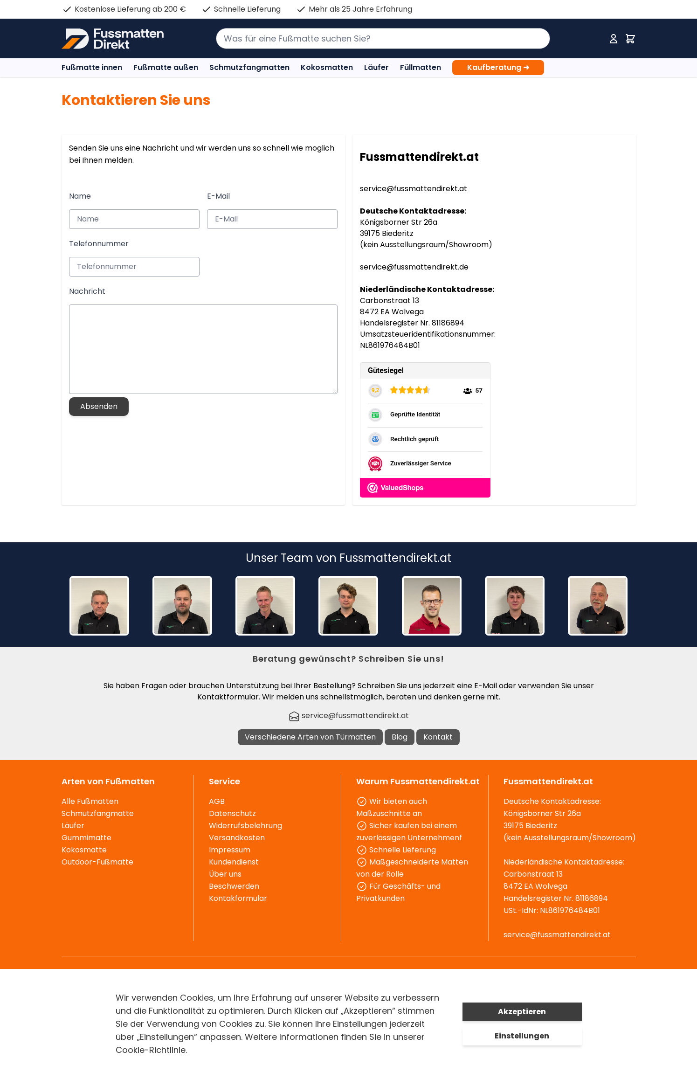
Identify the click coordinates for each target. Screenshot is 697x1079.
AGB (217, 801)
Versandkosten (237, 837)
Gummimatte (86, 837)
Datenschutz (232, 813)
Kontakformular (238, 898)
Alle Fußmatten (90, 801)
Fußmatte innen (92, 67)
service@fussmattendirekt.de (414, 267)
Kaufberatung (498, 67)
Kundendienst (234, 862)
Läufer (376, 67)
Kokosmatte (84, 849)
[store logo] (113, 38)
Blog (399, 737)
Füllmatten (420, 67)
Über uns (225, 874)
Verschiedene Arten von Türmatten (310, 737)
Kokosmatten (327, 67)
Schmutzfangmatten (249, 67)
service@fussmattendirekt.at (413, 188)
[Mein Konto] (613, 38)
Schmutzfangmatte (98, 813)
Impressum (229, 849)
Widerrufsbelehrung (245, 825)
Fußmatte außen (165, 67)
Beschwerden (234, 886)
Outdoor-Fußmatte (97, 862)
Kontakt (438, 737)
